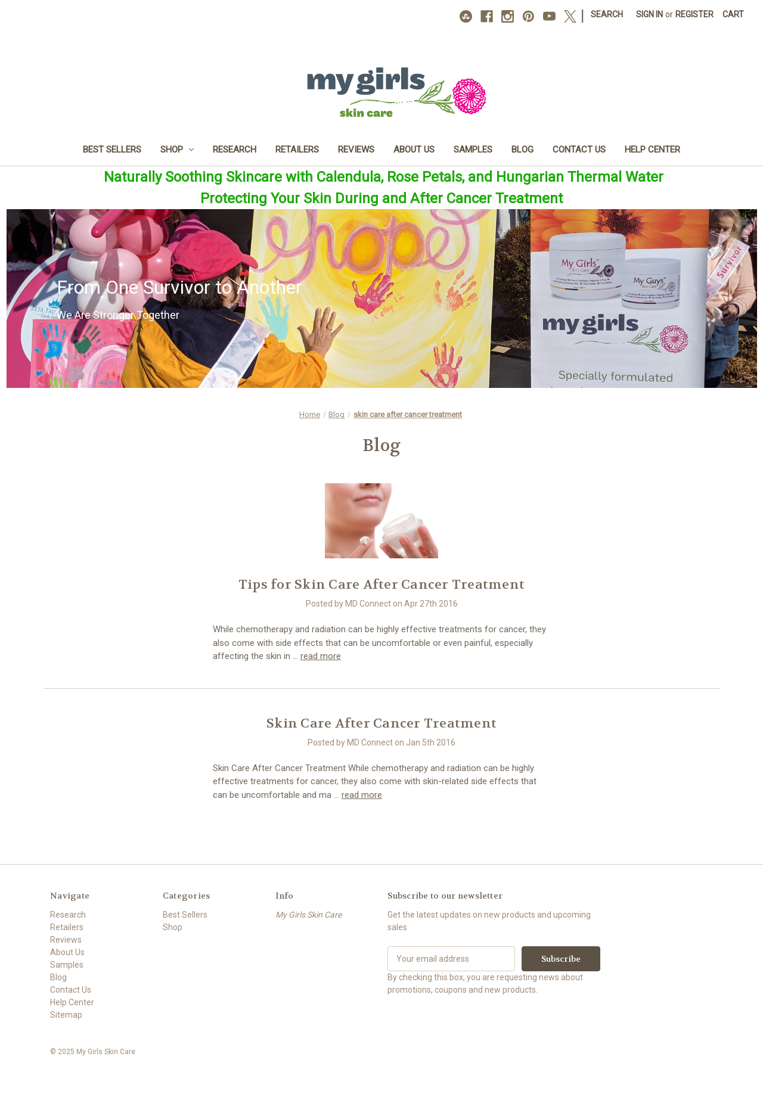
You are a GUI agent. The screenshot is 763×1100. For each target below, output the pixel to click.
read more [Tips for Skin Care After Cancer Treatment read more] (320, 656)
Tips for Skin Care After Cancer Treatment (381, 584)
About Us (414, 149)
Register (694, 14)
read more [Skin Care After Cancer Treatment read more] (362, 795)
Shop (177, 149)
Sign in (649, 14)
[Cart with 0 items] (733, 14)
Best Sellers (112, 149)
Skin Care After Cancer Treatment (381, 723)
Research (234, 149)
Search (607, 14)
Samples (473, 149)
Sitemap (66, 1015)
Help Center (652, 149)
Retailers (297, 149)
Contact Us (579, 149)
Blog (522, 149)
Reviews (356, 149)
